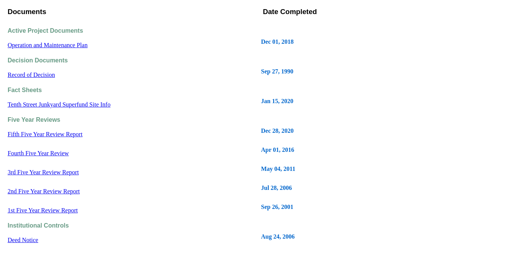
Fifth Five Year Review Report (45, 134)
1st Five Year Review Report (43, 210)
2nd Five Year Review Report (44, 191)
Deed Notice (23, 240)
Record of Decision (31, 75)
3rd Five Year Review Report (43, 172)
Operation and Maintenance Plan (48, 45)
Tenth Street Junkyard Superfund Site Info (59, 104)
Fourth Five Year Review (38, 153)
